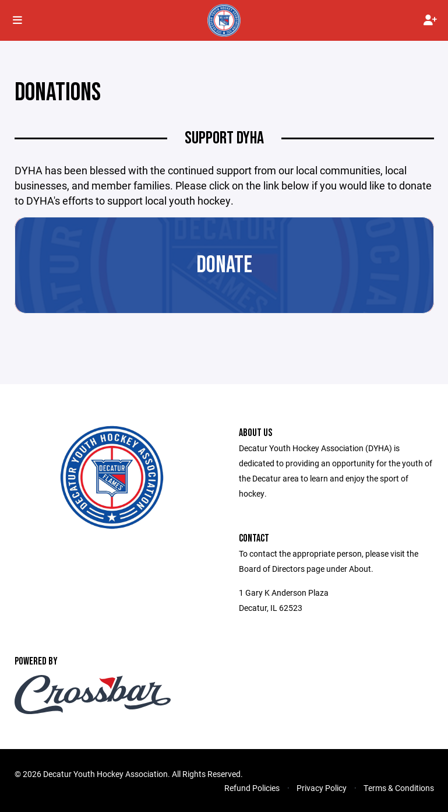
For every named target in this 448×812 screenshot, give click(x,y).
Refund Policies (252, 787)
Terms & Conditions (399, 787)
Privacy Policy (322, 787)
